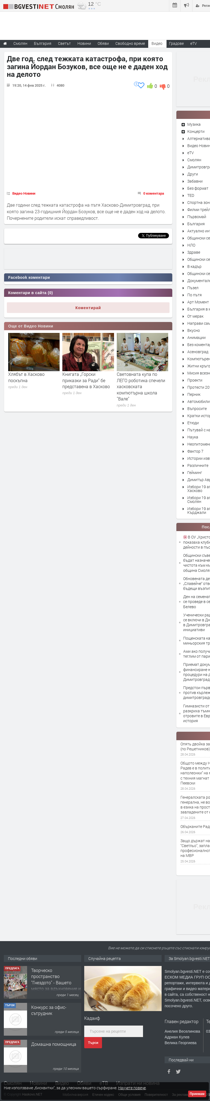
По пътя (194, 294)
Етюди (193, 422)
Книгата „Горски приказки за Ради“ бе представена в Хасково (86, 380)
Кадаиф (92, 1018)
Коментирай (88, 308)
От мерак (195, 316)
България (196, 223)
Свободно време (130, 43)
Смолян (194, 159)
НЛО (191, 245)
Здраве (193, 252)
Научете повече (132, 1087)
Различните (197, 465)
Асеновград (197, 351)
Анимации (196, 337)
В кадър (194, 266)
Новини (84, 43)
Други (192, 174)
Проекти (194, 380)
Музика (194, 124)
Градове (176, 43)
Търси (93, 1043)
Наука (192, 437)
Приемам (197, 1094)
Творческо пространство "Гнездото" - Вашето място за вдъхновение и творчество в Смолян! (56, 982)
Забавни (195, 181)
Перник (193, 394)
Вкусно (193, 330)
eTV (190, 152)
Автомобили (198, 401)
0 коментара (153, 193)
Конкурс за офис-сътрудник (48, 1010)
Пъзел (193, 287)
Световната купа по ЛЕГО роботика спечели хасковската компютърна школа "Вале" (141, 386)
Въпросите (197, 408)
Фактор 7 (195, 451)
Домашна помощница (53, 1044)
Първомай (196, 216)
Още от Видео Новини (30, 326)
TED (190, 195)
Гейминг (194, 472)
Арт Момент (198, 301)
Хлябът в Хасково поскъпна (26, 377)
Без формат (197, 188)
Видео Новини (23, 193)
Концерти (196, 131)
